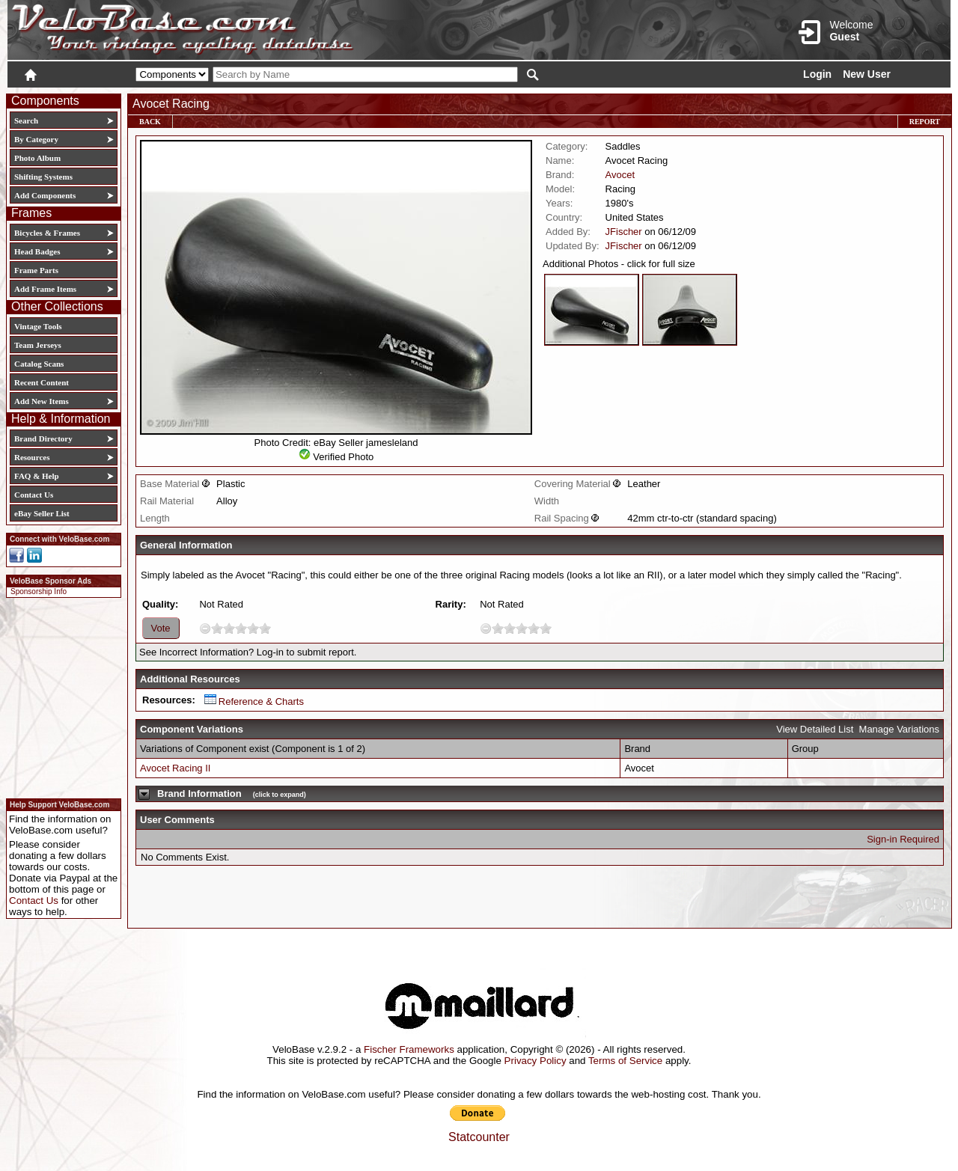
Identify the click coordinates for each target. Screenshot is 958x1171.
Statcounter (479, 1137)
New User (867, 74)
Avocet (620, 174)
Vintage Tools (37, 326)
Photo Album (37, 157)
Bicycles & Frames (48, 232)
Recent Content (41, 382)
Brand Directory (43, 438)
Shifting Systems (43, 176)
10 (265, 628)
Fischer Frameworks (409, 1049)
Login (817, 74)
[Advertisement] (59, 696)
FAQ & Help (36, 475)
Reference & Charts (254, 701)
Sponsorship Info (38, 591)
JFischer (623, 231)
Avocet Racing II (175, 768)
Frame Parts (36, 270)
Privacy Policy (535, 1060)
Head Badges (37, 251)
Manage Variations (899, 729)
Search (26, 120)
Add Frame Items (45, 288)
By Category (36, 139)
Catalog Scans (39, 363)
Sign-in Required (903, 839)
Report (924, 121)
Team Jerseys (37, 344)
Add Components (45, 195)
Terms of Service (625, 1060)
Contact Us (33, 494)
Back (150, 121)
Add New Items (41, 401)
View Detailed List (814, 729)
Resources (31, 457)
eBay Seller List (42, 513)
